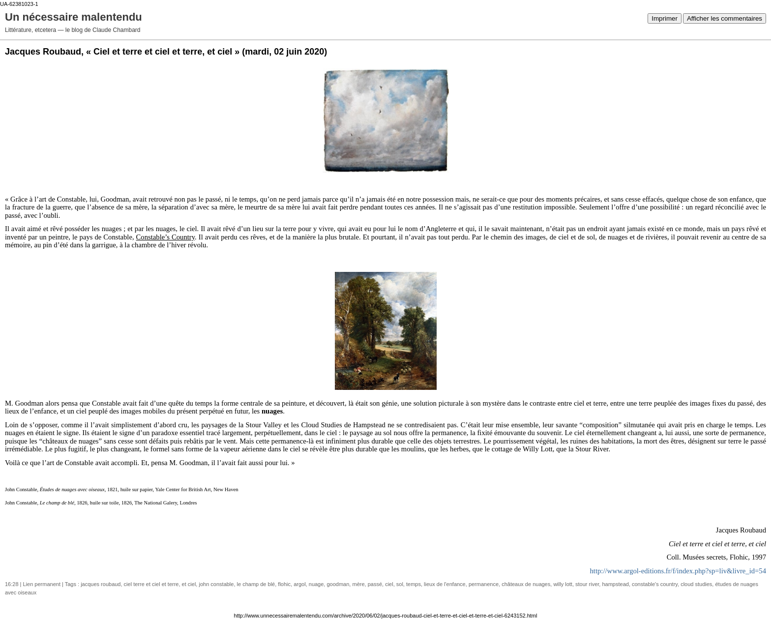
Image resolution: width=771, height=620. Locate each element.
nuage (316, 584)
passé (375, 584)
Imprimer (665, 18)
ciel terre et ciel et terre (151, 584)
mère (358, 584)
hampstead (615, 584)
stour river (587, 584)
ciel (389, 584)
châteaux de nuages (526, 584)
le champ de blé (256, 584)
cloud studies (696, 584)
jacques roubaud (100, 584)
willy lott (562, 584)
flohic (284, 584)
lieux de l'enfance (445, 584)
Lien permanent (41, 584)
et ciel (189, 584)
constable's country (655, 584)
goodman (337, 584)
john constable (216, 584)
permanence (484, 584)
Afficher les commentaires (724, 18)
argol (299, 584)
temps (413, 584)
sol (399, 584)
